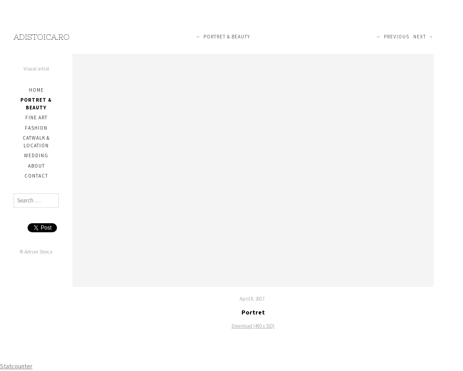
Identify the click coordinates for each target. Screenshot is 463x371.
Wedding (36, 155)
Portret (253, 312)
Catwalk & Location (36, 142)
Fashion (36, 128)
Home (36, 90)
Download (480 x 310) (253, 326)
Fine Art (36, 117)
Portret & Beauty (36, 104)
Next (419, 36)
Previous (396, 36)
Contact (36, 176)
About (36, 166)
